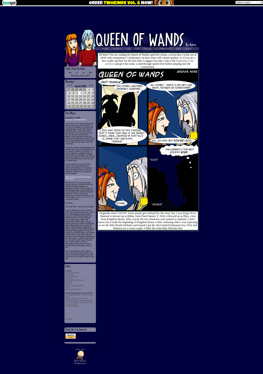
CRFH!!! (68, 284)
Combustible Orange (73, 289)
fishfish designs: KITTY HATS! (76, 299)
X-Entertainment (71, 304)
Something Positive (72, 273)
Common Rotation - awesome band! (78, 300)
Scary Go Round (71, 276)
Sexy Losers (70, 274)
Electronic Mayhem (72, 306)
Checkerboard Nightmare (74, 280)
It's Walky (68, 282)
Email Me (68, 319)
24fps (67, 287)
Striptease (69, 278)
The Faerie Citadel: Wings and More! (79, 302)
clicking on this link (87, 197)
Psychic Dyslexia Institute (74, 286)
